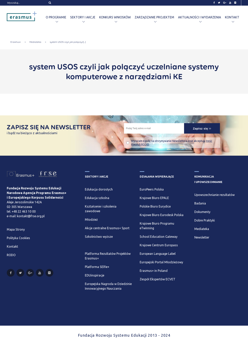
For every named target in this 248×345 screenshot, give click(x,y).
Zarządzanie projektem (154, 17)
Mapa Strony (16, 229)
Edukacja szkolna (97, 198)
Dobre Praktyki (204, 220)
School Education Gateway (158, 236)
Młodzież (91, 219)
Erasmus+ (15, 42)
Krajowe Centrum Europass (159, 245)
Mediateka (35, 42)
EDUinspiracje (94, 275)
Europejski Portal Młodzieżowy (161, 262)
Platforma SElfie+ (97, 267)
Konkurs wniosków (115, 17)
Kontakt (232, 17)
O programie (56, 17)
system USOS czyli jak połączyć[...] (68, 42)
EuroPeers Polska (152, 189)
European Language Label (158, 253)
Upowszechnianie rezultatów (214, 195)
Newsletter (201, 237)
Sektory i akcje (82, 17)
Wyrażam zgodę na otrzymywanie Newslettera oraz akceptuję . (171, 142)
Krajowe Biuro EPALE (154, 198)
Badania (200, 203)
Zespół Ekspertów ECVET (157, 279)
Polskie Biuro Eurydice (155, 206)
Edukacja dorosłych (99, 189)
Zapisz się (202, 128)
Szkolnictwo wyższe (99, 236)
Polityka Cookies (18, 238)
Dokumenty (202, 212)
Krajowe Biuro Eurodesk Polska (161, 215)
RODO (11, 255)
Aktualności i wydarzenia (199, 17)
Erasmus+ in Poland (154, 270)
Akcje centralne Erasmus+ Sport (107, 228)
